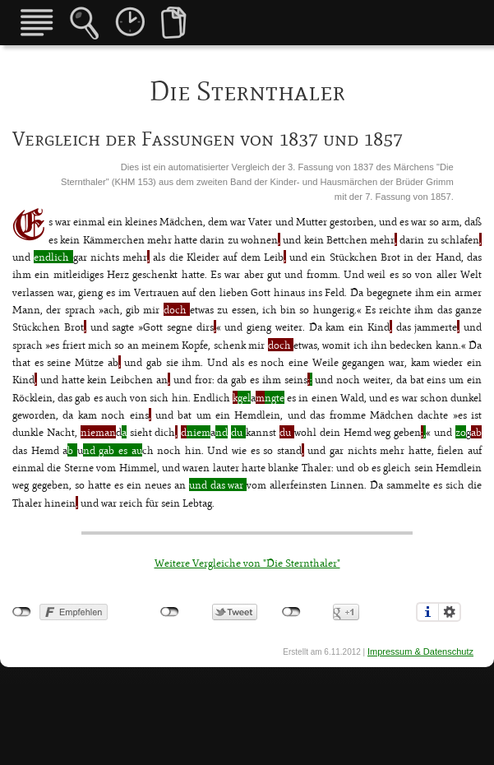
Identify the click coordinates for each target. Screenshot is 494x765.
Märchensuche (84, 23)
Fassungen (130, 21)
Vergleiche (174, 23)
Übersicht (37, 22)
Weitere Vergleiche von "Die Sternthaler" (247, 562)
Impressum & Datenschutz (420, 651)
